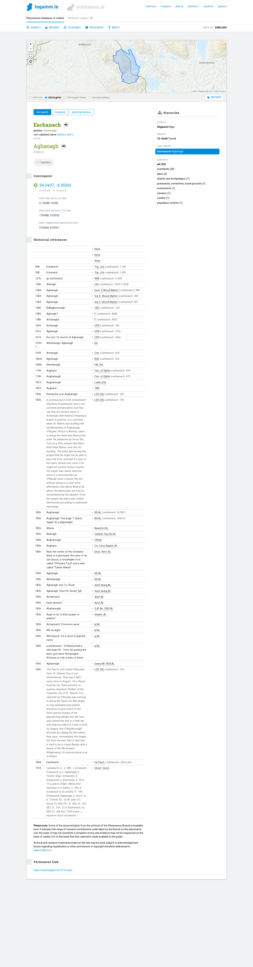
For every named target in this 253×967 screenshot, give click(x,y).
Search (34, 27)
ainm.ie (179, 6)
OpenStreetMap (99, 97)
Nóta (97, 249)
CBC (97, 307)
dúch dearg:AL (103, 585)
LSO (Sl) (99, 394)
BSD (97, 358)
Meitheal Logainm (80, 18)
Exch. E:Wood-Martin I (107, 290)
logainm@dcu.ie (42, 850)
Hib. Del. (99, 364)
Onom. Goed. (102, 768)
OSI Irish (35, 97)
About (114, 27)
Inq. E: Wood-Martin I (106, 296)
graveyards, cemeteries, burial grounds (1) (181, 183)
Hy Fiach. (100, 762)
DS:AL (98, 573)
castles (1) (163, 198)
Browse (52, 27)
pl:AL (97, 624)
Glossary (72, 27)
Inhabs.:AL (100, 614)
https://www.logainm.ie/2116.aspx (53, 870)
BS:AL (98, 512)
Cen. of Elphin (102, 370)
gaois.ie (222, 6)
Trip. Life (99, 266)
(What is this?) (65, 134)
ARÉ (97, 278)
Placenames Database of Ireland (45, 18)
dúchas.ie (193, 6)
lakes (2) (162, 173)
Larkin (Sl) (100, 382)
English (221, 27)
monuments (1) (166, 188)
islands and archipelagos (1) (173, 178)
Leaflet (194, 91)
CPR (97, 325)
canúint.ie (208, 6)
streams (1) (164, 193)
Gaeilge (208, 27)
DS (96, 343)
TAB (97, 388)
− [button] (31, 49)
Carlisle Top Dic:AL (105, 534)
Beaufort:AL (101, 528)
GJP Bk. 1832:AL (104, 608)
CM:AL (98, 539)
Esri (210, 91)
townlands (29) (165, 169)
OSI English (53, 97)
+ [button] (31, 44)
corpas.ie (166, 6)
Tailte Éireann (220, 91)
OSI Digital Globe (75, 97)
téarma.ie (151, 6)
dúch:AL (99, 596)
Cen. (97, 352)
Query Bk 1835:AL (105, 663)
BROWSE (214, 97)
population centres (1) (170, 202)
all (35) (161, 164)
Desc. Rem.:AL (103, 551)
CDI (97, 284)
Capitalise (43, 162)
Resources (95, 27)
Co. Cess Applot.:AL (106, 545)
